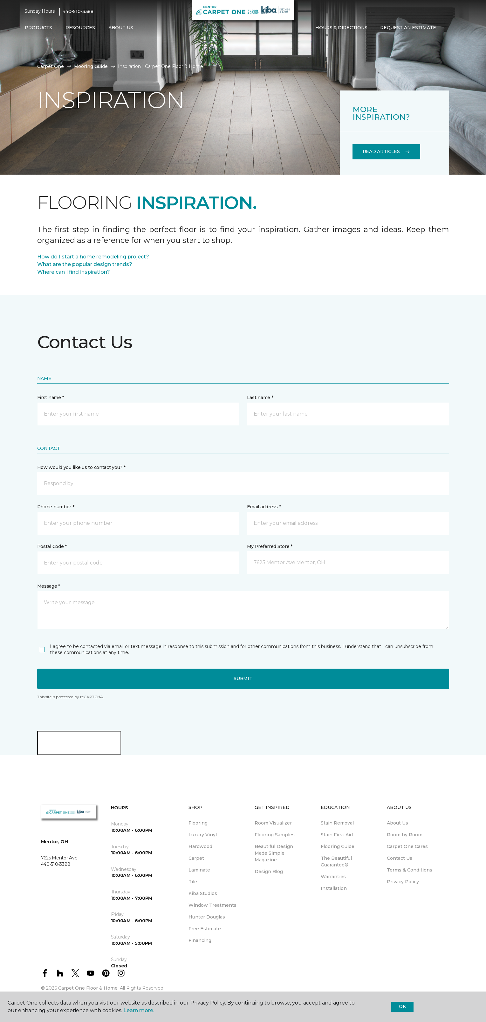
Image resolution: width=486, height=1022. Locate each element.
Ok (402, 1006)
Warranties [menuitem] (333, 876)
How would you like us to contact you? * (81, 467)
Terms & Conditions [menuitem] (409, 870)
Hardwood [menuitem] (200, 846)
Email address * (264, 506)
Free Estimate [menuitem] (204, 929)
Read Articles (386, 151)
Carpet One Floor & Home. (88, 988)
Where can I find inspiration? (73, 272)
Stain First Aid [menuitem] (337, 835)
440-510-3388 (78, 11)
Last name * (260, 397)
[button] (447, 28)
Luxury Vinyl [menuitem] (202, 835)
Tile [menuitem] (192, 882)
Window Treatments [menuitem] (212, 905)
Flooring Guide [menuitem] (337, 846)
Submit (243, 678)
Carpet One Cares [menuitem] (407, 846)
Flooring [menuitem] (198, 823)
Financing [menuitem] (199, 940)
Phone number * (55, 506)
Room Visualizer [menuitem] (273, 823)
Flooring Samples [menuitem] (275, 835)
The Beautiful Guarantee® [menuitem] (336, 861)
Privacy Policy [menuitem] (403, 882)
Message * (48, 586)
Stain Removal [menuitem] (337, 823)
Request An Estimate (408, 27)
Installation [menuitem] (334, 888)
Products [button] (38, 27)
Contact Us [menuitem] (399, 858)
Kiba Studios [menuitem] (202, 893)
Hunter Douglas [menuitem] (206, 917)
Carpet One (50, 66)
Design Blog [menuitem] (269, 871)
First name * (50, 397)
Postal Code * (52, 546)
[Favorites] (455, 28)
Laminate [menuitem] (199, 870)
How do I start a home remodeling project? (93, 257)
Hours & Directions (341, 27)
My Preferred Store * (269, 546)
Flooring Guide (91, 66)
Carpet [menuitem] (196, 858)
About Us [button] (120, 27)
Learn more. (138, 1010)
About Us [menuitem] (397, 823)
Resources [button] (80, 27)
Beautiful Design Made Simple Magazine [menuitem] (274, 853)
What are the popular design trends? (84, 264)
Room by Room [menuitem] (404, 835)
